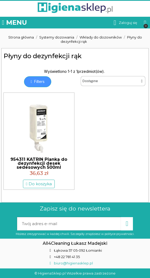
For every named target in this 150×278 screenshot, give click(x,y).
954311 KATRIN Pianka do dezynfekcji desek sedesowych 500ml (38, 163)
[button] (37, 81)
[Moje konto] (125, 22)
